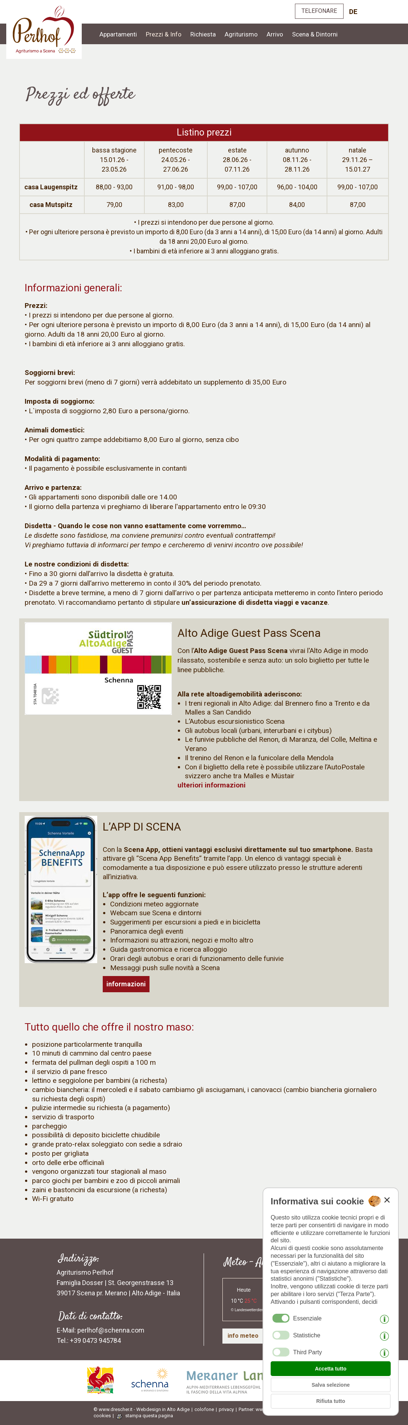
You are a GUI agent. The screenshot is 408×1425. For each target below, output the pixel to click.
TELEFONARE (319, 10)
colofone (204, 1409)
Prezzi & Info (164, 34)
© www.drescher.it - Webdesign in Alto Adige (142, 1409)
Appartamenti (118, 34)
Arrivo (275, 34)
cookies (102, 1415)
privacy (226, 1409)
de (353, 11)
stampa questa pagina (149, 1415)
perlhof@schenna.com (110, 1330)
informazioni (126, 984)
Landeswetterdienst (251, 1310)
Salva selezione (331, 1385)
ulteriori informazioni (211, 785)
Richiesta (203, 34)
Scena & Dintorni (315, 34)
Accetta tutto (331, 1369)
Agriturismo (241, 34)
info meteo (243, 1335)
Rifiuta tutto (330, 1401)
